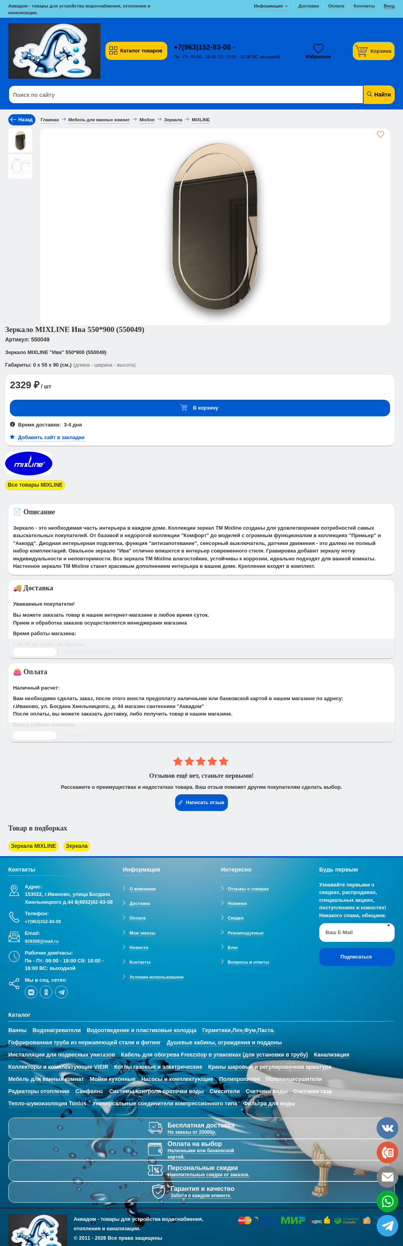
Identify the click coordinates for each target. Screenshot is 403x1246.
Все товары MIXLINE (33, 485)
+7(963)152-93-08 (203, 47)
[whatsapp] (387, 1201)
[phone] (387, 1152)
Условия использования (156, 974)
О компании (142, 886)
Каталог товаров (135, 51)
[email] (387, 1177)
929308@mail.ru (42, 938)
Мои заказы (142, 930)
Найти (378, 94)
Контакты (140, 959)
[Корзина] (374, 51)
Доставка (139, 900)
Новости (138, 944)
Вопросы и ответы (249, 959)
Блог (233, 944)
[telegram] (61, 989)
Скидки (236, 915)
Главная (50, 119)
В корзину (199, 408)
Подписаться (356, 954)
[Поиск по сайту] (169, 95)
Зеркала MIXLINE (32, 844)
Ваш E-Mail (339, 930)
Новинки (237, 900)
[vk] (31, 989)
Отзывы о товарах (248, 886)
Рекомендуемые (246, 930)
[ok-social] (46, 989)
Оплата (137, 915)
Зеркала (72, 844)
